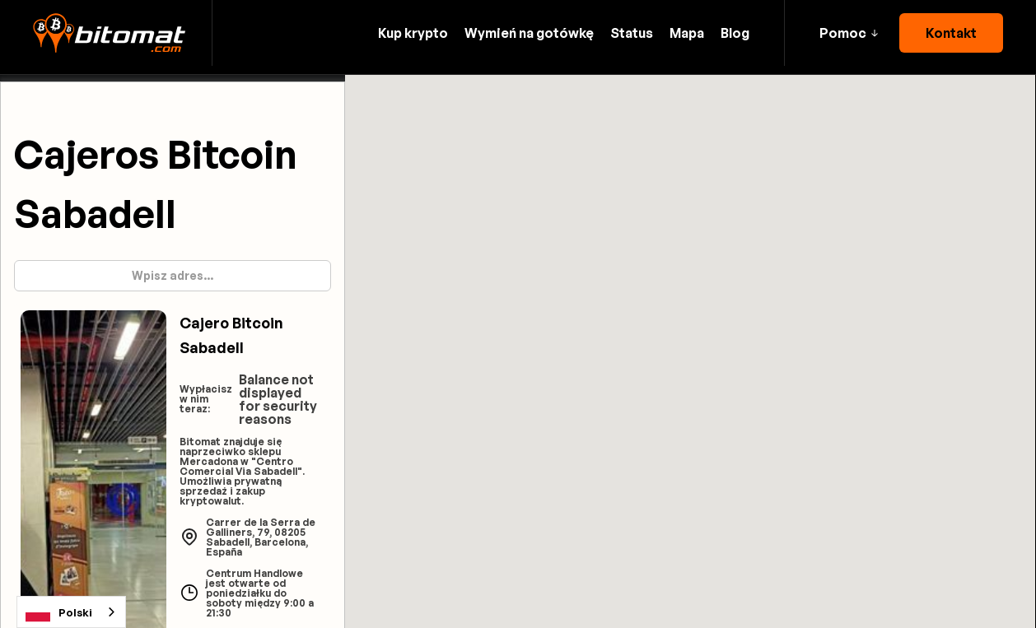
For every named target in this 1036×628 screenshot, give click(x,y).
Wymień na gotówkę (529, 33)
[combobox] (71, 612)
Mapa (687, 33)
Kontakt (951, 33)
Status (631, 33)
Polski (59, 612)
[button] (848, 33)
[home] (109, 33)
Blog (735, 33)
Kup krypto (413, 33)
